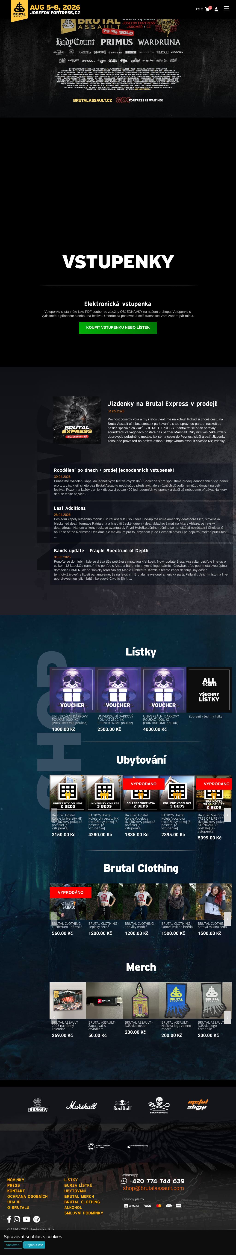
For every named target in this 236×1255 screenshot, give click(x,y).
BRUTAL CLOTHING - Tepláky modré (140, 925)
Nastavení (13, 1245)
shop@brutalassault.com (152, 1188)
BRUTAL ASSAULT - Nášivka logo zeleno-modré (176, 1025)
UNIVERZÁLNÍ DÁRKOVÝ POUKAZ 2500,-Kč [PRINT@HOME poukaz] (115, 719)
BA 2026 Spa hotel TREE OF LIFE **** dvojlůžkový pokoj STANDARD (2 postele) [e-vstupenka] (211, 823)
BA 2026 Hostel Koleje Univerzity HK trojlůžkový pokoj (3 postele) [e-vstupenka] (103, 821)
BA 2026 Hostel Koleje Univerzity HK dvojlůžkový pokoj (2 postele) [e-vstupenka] (67, 821)
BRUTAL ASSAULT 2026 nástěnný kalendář (65, 1025)
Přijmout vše (34, 1245)
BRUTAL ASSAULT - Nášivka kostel (139, 1024)
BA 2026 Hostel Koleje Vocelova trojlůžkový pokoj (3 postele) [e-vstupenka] (176, 821)
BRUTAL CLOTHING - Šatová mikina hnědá (177, 925)
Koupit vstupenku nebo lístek (118, 328)
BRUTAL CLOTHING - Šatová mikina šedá (213, 925)
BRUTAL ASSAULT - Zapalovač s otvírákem (102, 1025)
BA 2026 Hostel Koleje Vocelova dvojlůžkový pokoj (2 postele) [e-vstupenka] (140, 821)
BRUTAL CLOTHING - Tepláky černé (103, 925)
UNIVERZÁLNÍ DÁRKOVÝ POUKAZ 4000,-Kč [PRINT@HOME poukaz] (161, 719)
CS (199, 9)
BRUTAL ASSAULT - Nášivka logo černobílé (212, 1025)
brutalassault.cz (42, 1229)
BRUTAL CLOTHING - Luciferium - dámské (67, 925)
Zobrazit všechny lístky (205, 716)
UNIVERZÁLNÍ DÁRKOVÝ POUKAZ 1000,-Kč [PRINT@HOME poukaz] (70, 719)
